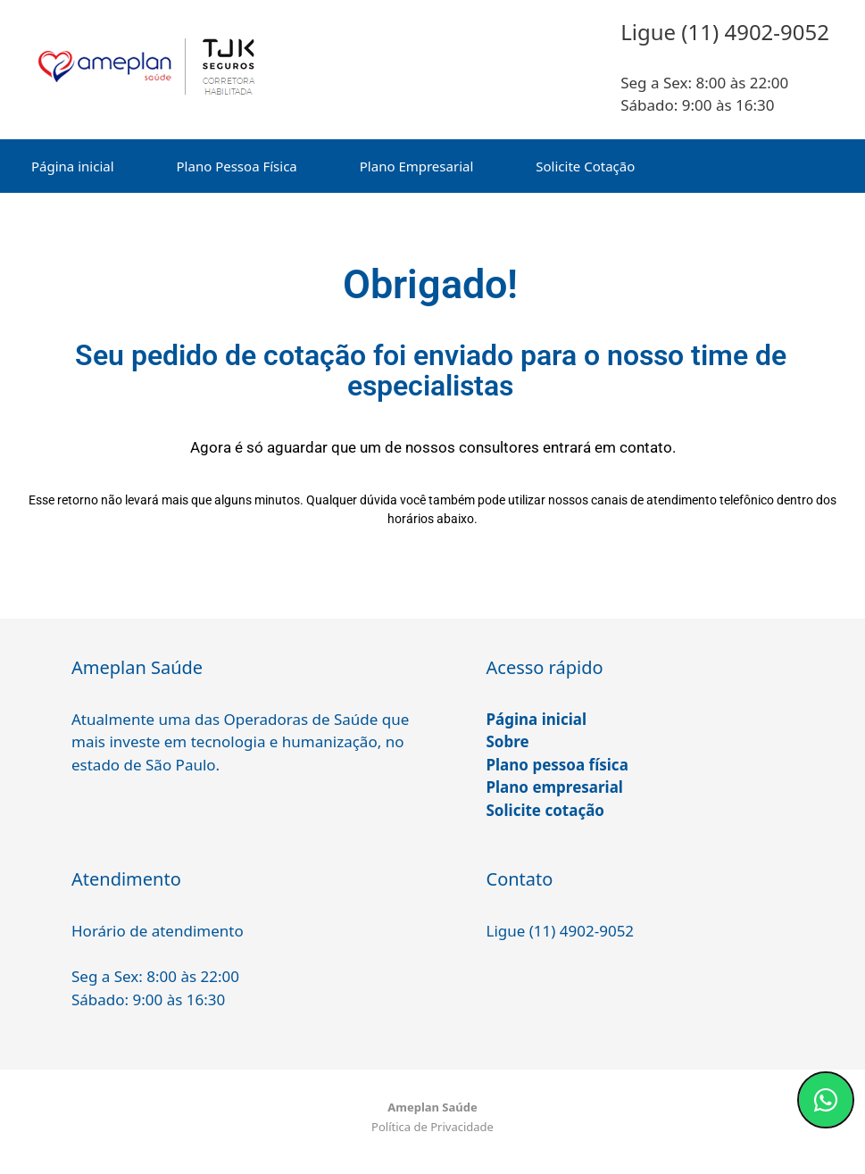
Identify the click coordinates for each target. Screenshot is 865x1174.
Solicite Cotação (585, 166)
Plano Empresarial (417, 166)
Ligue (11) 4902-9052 (561, 930)
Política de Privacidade (432, 1127)
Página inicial (72, 166)
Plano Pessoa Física (237, 166)
